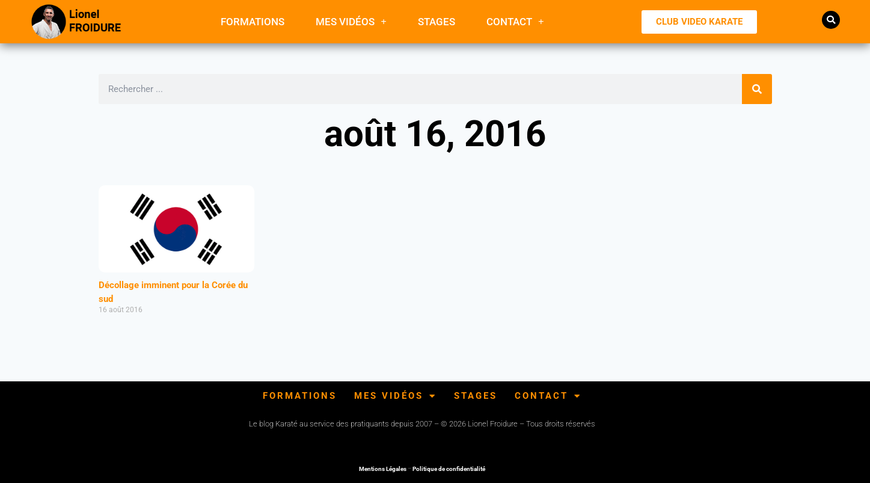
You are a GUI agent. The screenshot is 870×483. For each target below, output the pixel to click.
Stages (436, 22)
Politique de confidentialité (448, 469)
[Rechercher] (757, 89)
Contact (515, 21)
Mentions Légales (382, 469)
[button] (831, 20)
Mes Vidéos (351, 21)
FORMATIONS (252, 22)
